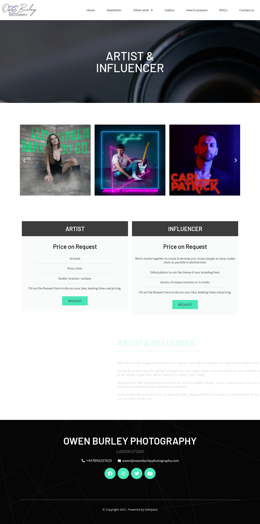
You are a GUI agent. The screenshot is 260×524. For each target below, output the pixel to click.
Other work (143, 10)
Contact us (246, 10)
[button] (24, 160)
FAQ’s (223, 10)
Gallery (169, 10)
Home (91, 10)
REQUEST (75, 301)
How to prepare (196, 10)
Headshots (114, 10)
